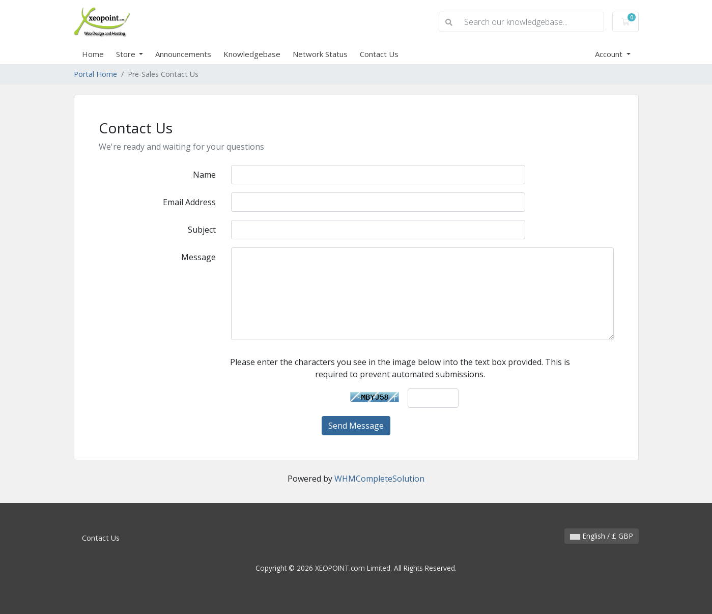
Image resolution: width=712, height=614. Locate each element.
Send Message (356, 425)
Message (198, 257)
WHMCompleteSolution (379, 478)
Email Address (189, 202)
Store (126, 54)
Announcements (183, 54)
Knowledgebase (251, 54)
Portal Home (95, 74)
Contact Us (379, 54)
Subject (202, 229)
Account (609, 54)
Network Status (320, 54)
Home (93, 54)
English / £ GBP (601, 536)
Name (204, 174)
